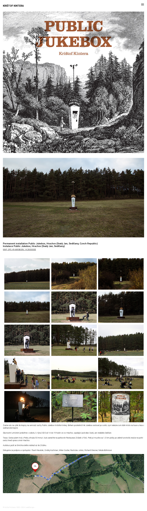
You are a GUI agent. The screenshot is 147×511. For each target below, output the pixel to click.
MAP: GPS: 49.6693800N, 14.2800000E (19, 249)
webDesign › (30, 507)
